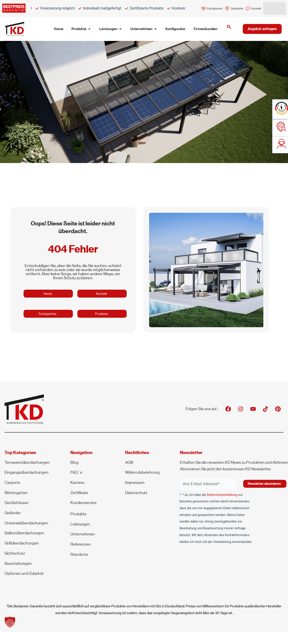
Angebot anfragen (262, 29)
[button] (154, 270)
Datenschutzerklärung (222, 495)
